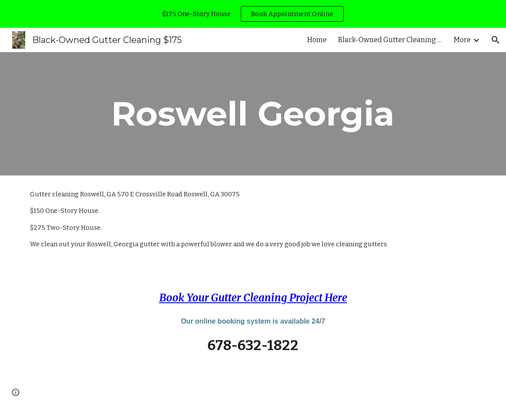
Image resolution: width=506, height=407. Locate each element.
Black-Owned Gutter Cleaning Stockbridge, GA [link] (390, 40)
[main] (253, 114)
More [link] (462, 40)
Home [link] (317, 40)
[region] (253, 14)
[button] (495, 40)
